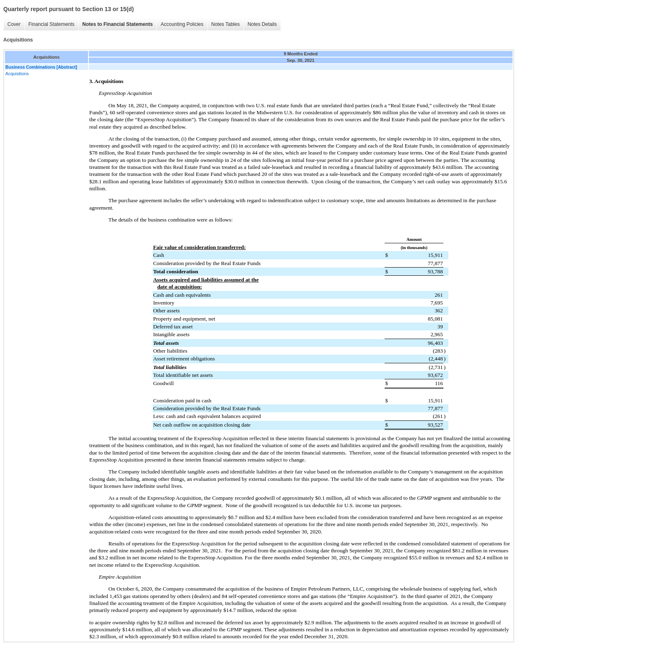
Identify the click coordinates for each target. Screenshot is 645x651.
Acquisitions (17, 73)
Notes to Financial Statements (117, 24)
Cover (14, 24)
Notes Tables (225, 24)
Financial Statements (51, 24)
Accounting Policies (181, 24)
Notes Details (262, 24)
